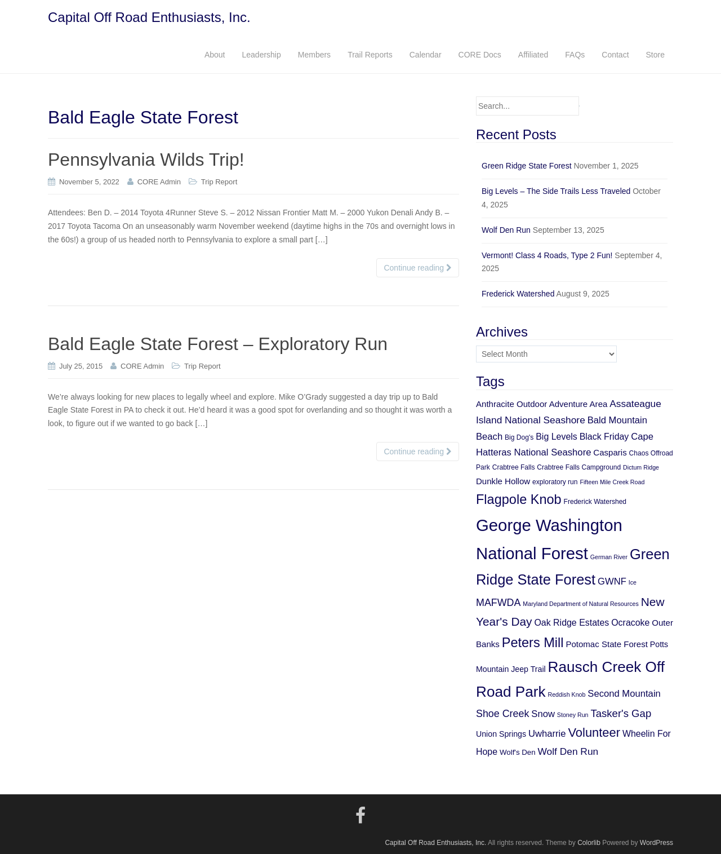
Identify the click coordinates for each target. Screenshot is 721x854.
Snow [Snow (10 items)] (543, 714)
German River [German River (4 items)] (608, 557)
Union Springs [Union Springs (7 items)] (501, 733)
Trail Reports (370, 54)
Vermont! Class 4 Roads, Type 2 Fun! (547, 255)
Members (314, 54)
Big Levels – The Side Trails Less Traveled (556, 191)
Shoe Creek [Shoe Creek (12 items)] (502, 713)
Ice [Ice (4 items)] (633, 582)
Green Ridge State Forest (527, 165)
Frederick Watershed (518, 293)
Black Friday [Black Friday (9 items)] (604, 436)
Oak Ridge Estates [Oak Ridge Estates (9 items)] (571, 622)
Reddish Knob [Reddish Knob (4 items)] (566, 694)
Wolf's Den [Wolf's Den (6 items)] (518, 752)
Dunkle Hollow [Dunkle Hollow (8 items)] (503, 481)
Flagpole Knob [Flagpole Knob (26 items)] (519, 499)
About (214, 54)
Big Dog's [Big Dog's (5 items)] (519, 437)
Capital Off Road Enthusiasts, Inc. (149, 17)
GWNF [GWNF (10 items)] (612, 581)
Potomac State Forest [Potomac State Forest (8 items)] (607, 644)
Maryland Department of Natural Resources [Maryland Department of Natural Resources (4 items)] (581, 603)
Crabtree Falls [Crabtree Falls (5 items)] (513, 467)
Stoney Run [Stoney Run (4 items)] (573, 714)
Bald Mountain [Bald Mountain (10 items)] (617, 420)
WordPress (656, 843)
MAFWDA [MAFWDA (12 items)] (498, 602)
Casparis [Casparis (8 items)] (609, 452)
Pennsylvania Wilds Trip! (146, 159)
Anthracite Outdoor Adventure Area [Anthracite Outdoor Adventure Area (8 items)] (541, 404)
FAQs (575, 54)
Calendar (426, 54)
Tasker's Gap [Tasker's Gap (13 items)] (620, 713)
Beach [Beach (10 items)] (489, 436)
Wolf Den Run (506, 229)
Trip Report (219, 182)
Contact (615, 54)
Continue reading (418, 267)
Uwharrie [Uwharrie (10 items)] (547, 733)
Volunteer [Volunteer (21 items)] (594, 732)
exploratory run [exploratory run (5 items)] (554, 482)
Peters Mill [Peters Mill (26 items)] (533, 642)
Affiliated (533, 54)
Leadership (261, 54)
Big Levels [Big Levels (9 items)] (556, 436)
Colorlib (588, 843)
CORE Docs (480, 54)
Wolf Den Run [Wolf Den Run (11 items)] (568, 751)
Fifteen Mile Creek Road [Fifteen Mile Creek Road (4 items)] (612, 482)
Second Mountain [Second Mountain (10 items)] (624, 693)
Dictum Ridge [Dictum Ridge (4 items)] (641, 467)
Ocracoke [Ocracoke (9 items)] (630, 622)
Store (655, 54)
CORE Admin (159, 182)
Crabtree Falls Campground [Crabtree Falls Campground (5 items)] (579, 467)
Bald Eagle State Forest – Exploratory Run (218, 344)
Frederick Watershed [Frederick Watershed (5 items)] (595, 502)
